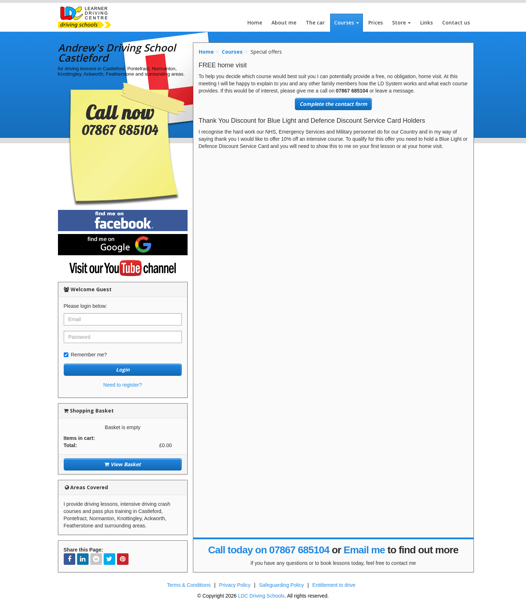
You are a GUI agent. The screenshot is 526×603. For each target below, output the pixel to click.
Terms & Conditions (189, 585)
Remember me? (85, 354)
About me (283, 22)
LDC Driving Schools (261, 596)
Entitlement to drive (334, 585)
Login (123, 369)
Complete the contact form (333, 103)
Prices (375, 22)
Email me (364, 549)
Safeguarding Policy (281, 585)
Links (426, 22)
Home (254, 22)
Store (401, 22)
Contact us (456, 22)
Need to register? (122, 385)
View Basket (122, 464)
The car (315, 22)
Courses (346, 22)
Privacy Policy (235, 585)
